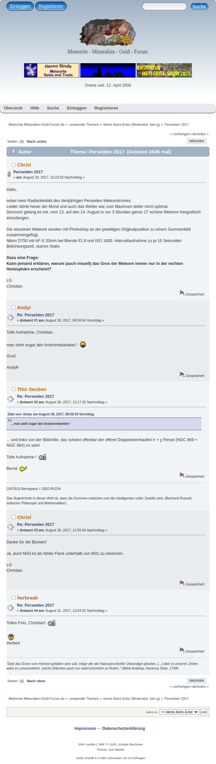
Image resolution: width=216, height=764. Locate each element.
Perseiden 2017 (28, 172)
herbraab (27, 597)
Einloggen (20, 6)
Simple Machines (130, 744)
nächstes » (200, 134)
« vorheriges (180, 134)
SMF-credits (87, 744)
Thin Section (32, 389)
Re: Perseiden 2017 (35, 315)
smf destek (116, 749)
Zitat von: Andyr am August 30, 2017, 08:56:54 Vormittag (50, 414)
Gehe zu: (152, 712)
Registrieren (51, 6)
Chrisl (24, 164)
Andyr (24, 307)
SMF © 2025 (107, 744)
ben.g (154, 124)
